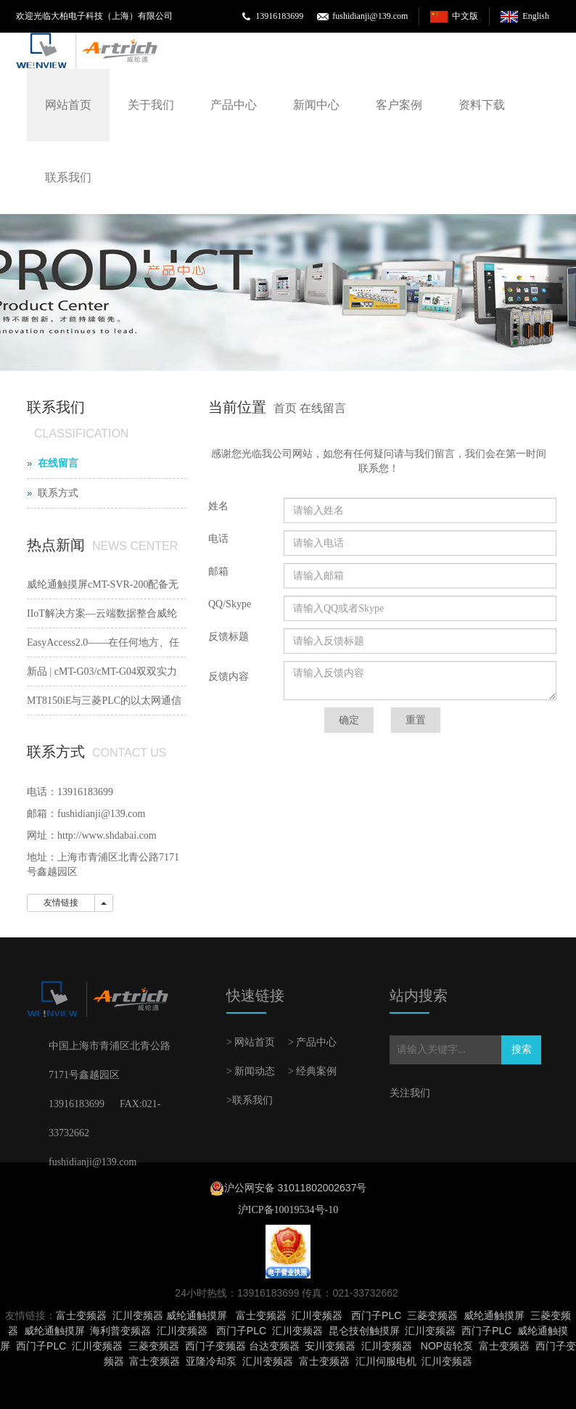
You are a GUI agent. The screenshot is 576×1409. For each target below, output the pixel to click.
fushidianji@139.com (370, 16)
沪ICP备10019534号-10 (288, 1209)
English (535, 16)
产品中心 (233, 105)
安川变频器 (330, 1346)
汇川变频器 (137, 1315)
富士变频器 (81, 1315)
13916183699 (279, 16)
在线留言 (323, 408)
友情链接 (61, 902)
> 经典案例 (312, 1071)
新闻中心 (316, 105)
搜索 (521, 1049)
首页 (285, 408)
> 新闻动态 (250, 1071)
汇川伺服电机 (385, 1361)
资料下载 (481, 105)
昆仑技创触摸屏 (364, 1330)
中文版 (465, 16)
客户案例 (399, 105)
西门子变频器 (215, 1346)
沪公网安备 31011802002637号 (295, 1188)
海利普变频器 (120, 1330)
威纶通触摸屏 (196, 1315)
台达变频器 (274, 1346)
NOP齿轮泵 (447, 1346)
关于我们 (151, 105)
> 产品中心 (312, 1042)
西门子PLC (376, 1315)
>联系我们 (249, 1100)
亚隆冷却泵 (211, 1361)
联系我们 (68, 177)
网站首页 (68, 105)
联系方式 (58, 493)
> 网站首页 (250, 1042)
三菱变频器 (432, 1315)
